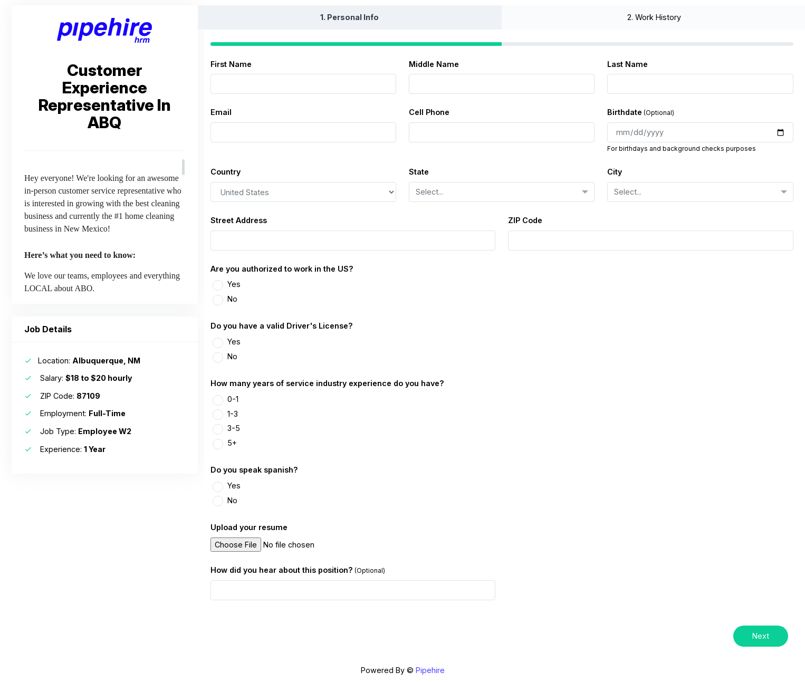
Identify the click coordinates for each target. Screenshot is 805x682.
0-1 (232, 399)
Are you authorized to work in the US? (281, 268)
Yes (234, 284)
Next (760, 635)
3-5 (233, 428)
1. (349, 17)
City (614, 171)
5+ (232, 442)
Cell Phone (429, 112)
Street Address (238, 220)
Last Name (627, 64)
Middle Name (434, 64)
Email (221, 112)
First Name (231, 64)
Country (225, 171)
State (419, 171)
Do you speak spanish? (254, 469)
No (232, 298)
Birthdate (624, 112)
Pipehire (430, 670)
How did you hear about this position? (281, 569)
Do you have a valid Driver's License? (281, 325)
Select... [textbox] (429, 191)
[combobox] (502, 192)
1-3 (232, 413)
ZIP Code (525, 220)
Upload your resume (248, 527)
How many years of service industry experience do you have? (327, 383)
